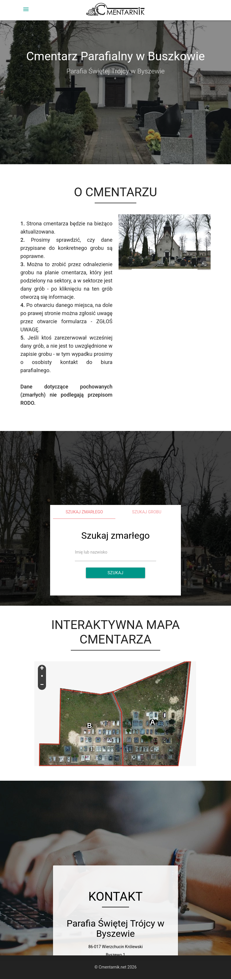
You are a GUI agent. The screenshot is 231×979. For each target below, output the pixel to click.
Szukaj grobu (146, 512)
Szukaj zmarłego (84, 512)
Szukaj (115, 572)
